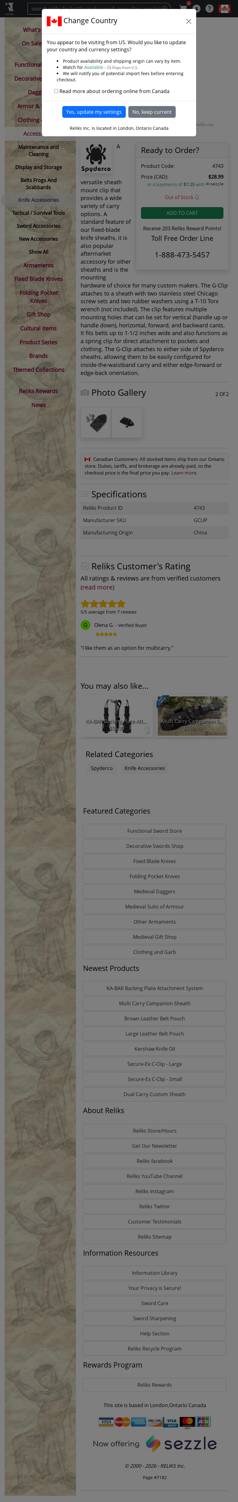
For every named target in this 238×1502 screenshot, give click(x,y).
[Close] (189, 21)
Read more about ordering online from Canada (115, 91)
